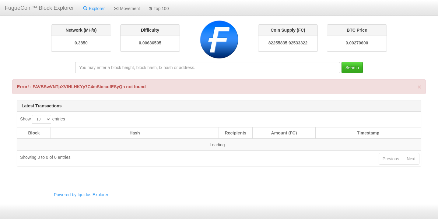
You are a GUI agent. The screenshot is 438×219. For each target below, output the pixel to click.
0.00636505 (150, 42)
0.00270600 (357, 42)
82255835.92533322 (287, 42)
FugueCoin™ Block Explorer (39, 8)
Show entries (42, 119)
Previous (391, 158)
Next (411, 158)
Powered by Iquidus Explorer (81, 194)
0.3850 (81, 42)
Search (352, 67)
